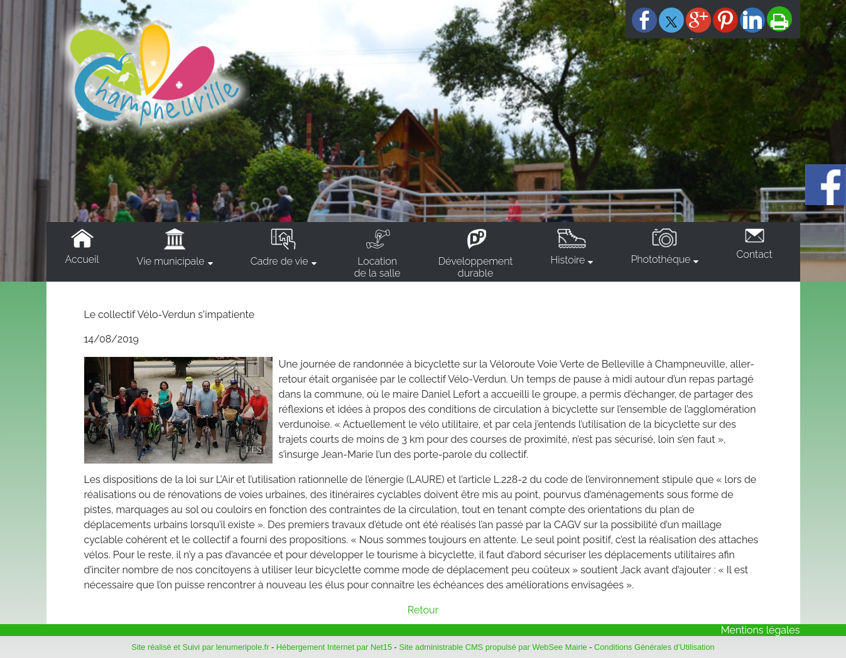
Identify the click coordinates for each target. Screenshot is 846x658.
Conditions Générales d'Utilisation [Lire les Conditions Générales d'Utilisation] (654, 647)
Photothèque (660, 259)
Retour (423, 610)
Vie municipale (171, 261)
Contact (754, 254)
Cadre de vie (279, 261)
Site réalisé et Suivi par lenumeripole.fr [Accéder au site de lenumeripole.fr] (200, 647)
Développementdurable (475, 267)
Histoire (567, 260)
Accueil (82, 259)
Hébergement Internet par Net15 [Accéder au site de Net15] (334, 647)
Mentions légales (760, 630)
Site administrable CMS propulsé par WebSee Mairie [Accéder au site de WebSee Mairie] (493, 647)
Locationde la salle (377, 267)
